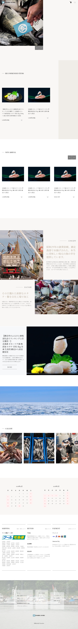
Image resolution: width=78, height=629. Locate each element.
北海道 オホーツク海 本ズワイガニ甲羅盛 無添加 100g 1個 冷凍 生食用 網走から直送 (64, 190)
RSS (40, 593)
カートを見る (57, 598)
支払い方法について (22, 601)
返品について (20, 598)
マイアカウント (57, 595)
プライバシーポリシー (22, 606)
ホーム (18, 593)
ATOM (43, 593)
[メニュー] (74, 2)
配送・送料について (22, 595)
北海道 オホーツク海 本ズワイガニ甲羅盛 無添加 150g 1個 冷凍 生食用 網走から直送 (38, 111)
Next (41, 48)
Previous (37, 48)
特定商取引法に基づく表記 (23, 603)
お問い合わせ (57, 600)
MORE (9, 367)
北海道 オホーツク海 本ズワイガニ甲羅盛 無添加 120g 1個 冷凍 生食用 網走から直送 (38, 190)
